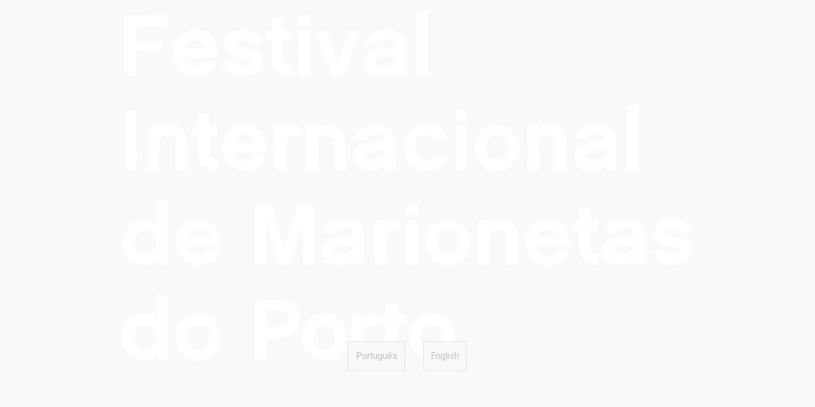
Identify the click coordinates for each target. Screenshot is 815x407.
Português (376, 356)
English (445, 356)
